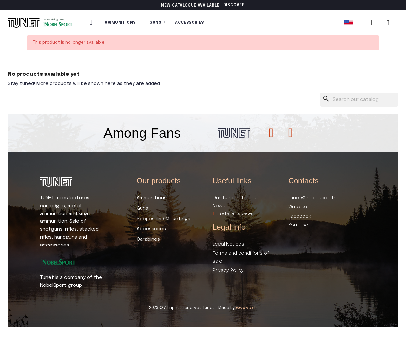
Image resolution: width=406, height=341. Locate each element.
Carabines (148, 239)
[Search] (359, 100)
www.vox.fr (246, 308)
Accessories (191, 23)
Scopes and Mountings (163, 218)
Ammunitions (122, 23)
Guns (157, 23)
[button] (234, 5)
